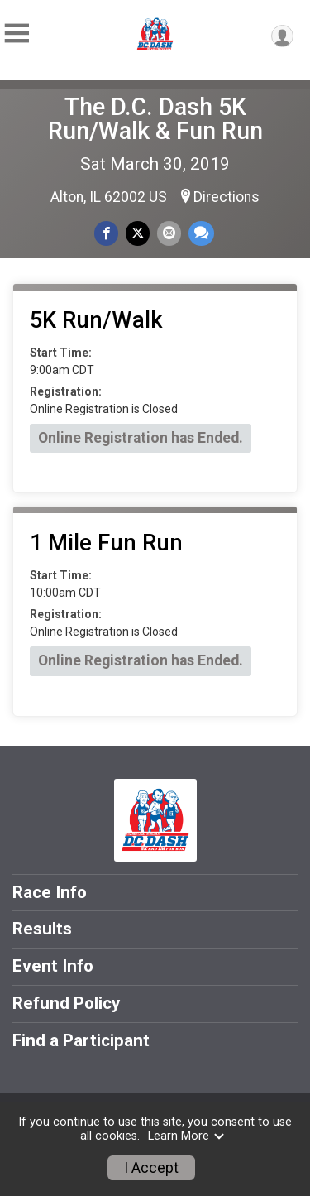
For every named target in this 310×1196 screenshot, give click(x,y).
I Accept (151, 1168)
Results (42, 929)
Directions (226, 197)
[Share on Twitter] (138, 233)
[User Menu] (282, 36)
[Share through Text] (201, 233)
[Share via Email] (169, 233)
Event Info (52, 966)
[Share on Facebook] (106, 233)
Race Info (49, 892)
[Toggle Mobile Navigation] (16, 33)
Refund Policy (66, 1003)
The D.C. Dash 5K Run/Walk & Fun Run (155, 119)
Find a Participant (81, 1040)
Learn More (187, 1136)
